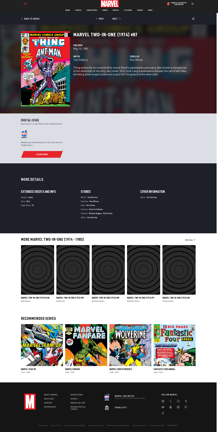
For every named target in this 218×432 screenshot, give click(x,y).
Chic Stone (90, 205)
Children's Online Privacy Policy (118, 425)
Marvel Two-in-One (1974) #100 (35, 297)
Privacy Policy (56, 425)
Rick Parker (107, 213)
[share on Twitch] (186, 407)
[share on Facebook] (162, 401)
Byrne (23, 301)
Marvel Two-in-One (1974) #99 (70, 297)
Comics (78, 10)
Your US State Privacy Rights (74, 425)
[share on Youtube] (162, 407)
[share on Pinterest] (178, 407)
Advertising (77, 395)
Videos (140, 10)
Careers (48, 403)
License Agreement (139, 425)
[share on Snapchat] (170, 407)
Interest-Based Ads (157, 425)
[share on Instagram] (178, 401)
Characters (91, 10)
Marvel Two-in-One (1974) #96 (176, 297)
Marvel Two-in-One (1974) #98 (105, 297)
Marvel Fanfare (72, 369)
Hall (63, 301)
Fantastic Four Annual (164, 369)
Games (105, 10)
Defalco (165, 301)
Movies (116, 10)
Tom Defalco (80, 59)
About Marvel (51, 395)
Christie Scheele (96, 209)
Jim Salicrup (92, 217)
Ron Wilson (136, 59)
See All (190, 239)
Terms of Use (43, 425)
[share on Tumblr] (186, 401)
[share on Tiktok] (162, 413)
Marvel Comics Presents (120, 369)
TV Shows (128, 10)
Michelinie (95, 301)
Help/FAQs (49, 399)
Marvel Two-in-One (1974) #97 (140, 297)
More (150, 10)
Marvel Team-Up (28, 369)
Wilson (28, 301)
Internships (50, 407)
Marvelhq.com (78, 403)
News (67, 10)
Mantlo (58, 301)
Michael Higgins (95, 213)
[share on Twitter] (170, 401)
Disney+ (75, 399)
